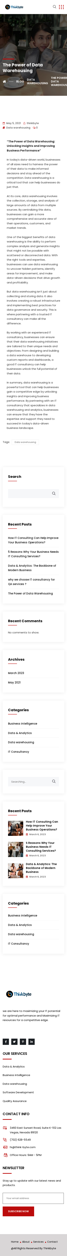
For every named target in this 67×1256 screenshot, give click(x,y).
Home (15, 1242)
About (26, 1242)
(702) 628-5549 (20, 1140)
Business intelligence (22, 723)
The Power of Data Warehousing (30, 593)
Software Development (18, 1092)
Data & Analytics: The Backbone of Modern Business (41, 868)
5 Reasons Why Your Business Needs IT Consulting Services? (41, 847)
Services (38, 1242)
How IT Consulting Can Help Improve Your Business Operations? (42, 825)
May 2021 (14, 682)
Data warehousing (18, 127)
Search (14, 476)
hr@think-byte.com (23, 1147)
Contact (52, 1242)
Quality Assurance (15, 1101)
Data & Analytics (20, 733)
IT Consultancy (18, 752)
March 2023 (16, 673)
